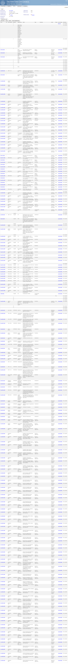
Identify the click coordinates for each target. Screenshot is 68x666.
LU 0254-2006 (3, 547)
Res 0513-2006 (3, 251)
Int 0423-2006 (3, 310)
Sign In (67, 0)
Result (56, 22)
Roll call (59, 23)
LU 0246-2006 (3, 490)
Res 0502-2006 (3, 369)
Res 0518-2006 (3, 162)
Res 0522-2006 (3, 180)
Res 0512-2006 (3, 126)
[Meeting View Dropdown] (16, 20)
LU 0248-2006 (3, 504)
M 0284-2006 (3, 182)
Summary (41, 22)
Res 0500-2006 (3, 355)
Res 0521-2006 (3, 175)
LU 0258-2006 (3, 577)
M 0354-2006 (3, 52)
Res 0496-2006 (3, 319)
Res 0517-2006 (3, 157)
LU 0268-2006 (3, 649)
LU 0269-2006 (3, 656)
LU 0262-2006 (3, 606)
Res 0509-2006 (3, 109)
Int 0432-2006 (3, 383)
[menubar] (10, 20)
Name (24, 22)
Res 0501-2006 (3, 358)
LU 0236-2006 (3, 419)
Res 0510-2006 (3, 115)
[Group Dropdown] (6, 20)
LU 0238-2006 (3, 123)
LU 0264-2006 (3, 620)
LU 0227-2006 (3, 204)
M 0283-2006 (3, 177)
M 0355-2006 (3, 56)
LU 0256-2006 (3, 562)
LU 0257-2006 (3, 570)
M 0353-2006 (3, 49)
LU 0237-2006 (3, 89)
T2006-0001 (2, 209)
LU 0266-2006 (3, 634)
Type (35, 22)
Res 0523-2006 (3, 184)
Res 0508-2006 (3, 104)
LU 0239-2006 (3, 129)
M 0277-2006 (3, 155)
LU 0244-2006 (3, 476)
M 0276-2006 (3, 74)
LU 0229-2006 (3, 112)
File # (1, 22)
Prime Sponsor (10, 22)
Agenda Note (20, 22)
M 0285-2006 (3, 186)
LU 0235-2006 (3, 118)
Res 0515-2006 (3, 144)
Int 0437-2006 (3, 410)
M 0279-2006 (3, 164)
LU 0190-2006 (3, 101)
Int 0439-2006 (3, 416)
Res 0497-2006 (3, 323)
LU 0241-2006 (3, 141)
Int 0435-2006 (3, 403)
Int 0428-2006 (3, 348)
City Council (11, 10)
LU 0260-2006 (3, 591)
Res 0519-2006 (3, 166)
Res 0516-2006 (3, 260)
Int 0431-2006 (3, 380)
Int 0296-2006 (3, 70)
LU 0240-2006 (3, 136)
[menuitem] (2, 20)
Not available (11, 16)
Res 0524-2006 (3, 189)
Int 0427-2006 (3, 344)
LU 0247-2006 (3, 497)
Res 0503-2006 (3, 374)
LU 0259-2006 (3, 584)
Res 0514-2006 (3, 138)
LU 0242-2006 (3, 147)
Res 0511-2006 (3, 120)
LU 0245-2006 (3, 483)
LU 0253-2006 (3, 540)
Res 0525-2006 (3, 195)
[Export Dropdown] (10, 20)
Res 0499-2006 (3, 352)
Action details (60, 49)
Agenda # (14, 22)
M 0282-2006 (3, 173)
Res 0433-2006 (3, 301)
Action (52, 22)
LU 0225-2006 (3, 192)
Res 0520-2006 (3, 171)
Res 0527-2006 (3, 206)
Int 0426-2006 (3, 341)
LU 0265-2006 (3, 627)
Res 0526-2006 (3, 201)
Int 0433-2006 (3, 386)
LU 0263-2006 (3, 613)
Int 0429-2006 (3, 361)
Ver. (6, 22)
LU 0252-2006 (3, 533)
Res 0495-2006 (3, 313)
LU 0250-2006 (3, 519)
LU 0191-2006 (3, 107)
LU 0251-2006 (3, 526)
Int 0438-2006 (3, 413)
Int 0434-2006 (3, 400)
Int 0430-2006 (3, 366)
